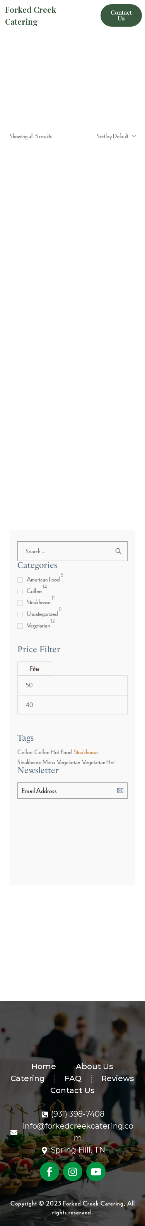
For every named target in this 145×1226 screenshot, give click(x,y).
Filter (34, 668)
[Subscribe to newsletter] (120, 790)
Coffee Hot (46, 752)
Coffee (34, 591)
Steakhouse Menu (36, 762)
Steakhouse (39, 602)
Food (66, 752)
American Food (43, 579)
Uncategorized (42, 613)
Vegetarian (38, 625)
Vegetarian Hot (98, 762)
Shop (68, 112)
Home (50, 112)
